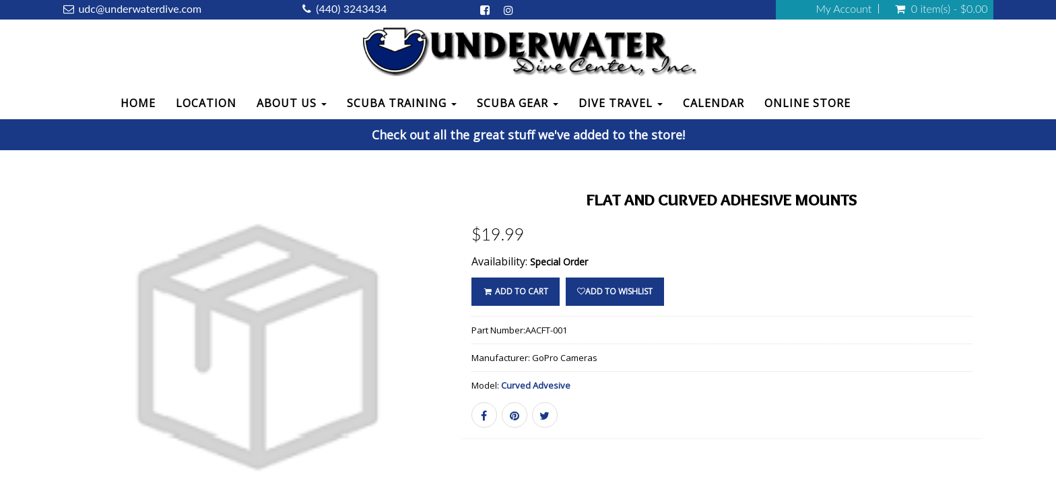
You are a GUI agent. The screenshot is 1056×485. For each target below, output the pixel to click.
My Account (843, 8)
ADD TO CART (515, 291)
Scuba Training (402, 103)
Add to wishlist (615, 291)
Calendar (713, 103)
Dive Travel (621, 103)
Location (206, 103)
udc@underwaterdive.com (139, 8)
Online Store (807, 103)
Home (138, 103)
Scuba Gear (517, 103)
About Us (292, 103)
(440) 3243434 (351, 8)
